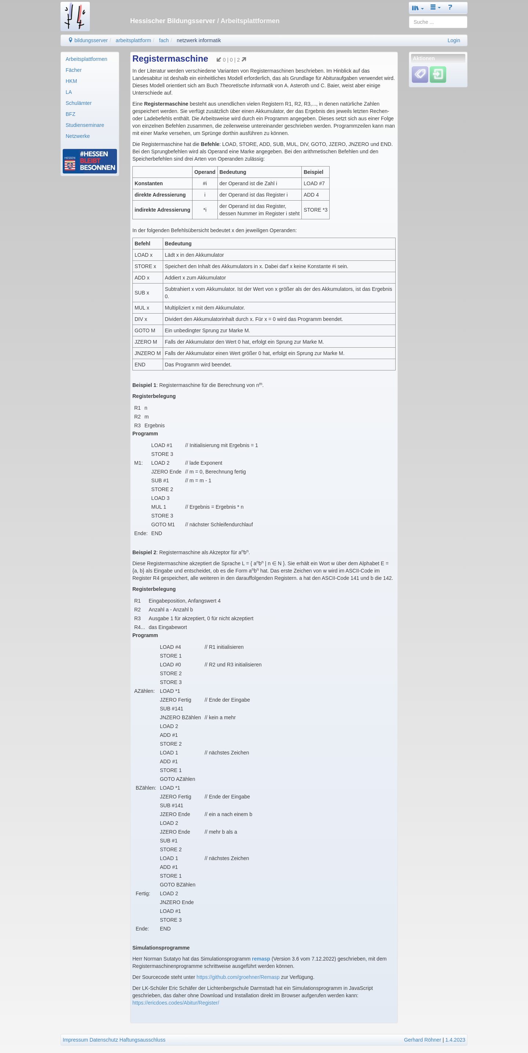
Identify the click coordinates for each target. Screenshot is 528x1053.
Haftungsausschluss (142, 1040)
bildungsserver (88, 40)
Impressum (75, 1040)
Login (454, 40)
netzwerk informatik (199, 40)
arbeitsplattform (133, 40)
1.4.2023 (455, 1040)
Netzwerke (78, 136)
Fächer (74, 70)
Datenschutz (103, 1040)
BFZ (70, 114)
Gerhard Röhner (422, 1040)
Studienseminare (85, 125)
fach (164, 40)
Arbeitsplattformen (86, 59)
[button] (418, 8)
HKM (71, 81)
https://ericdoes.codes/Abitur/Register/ (175, 1003)
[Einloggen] (438, 74)
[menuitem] (90, 59)
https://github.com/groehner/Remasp (238, 977)
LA (69, 92)
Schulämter (79, 103)
